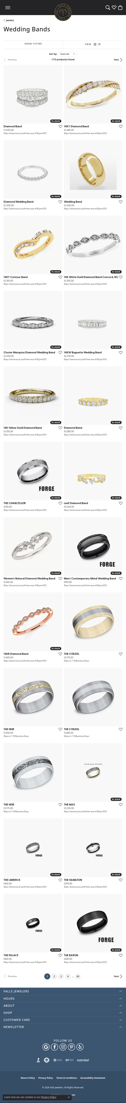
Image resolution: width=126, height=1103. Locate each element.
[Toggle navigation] (8, 7)
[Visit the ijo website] (69, 1060)
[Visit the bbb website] (38, 1060)
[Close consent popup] (69, 1097)
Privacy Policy (45, 1077)
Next (116, 59)
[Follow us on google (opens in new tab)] (46, 1047)
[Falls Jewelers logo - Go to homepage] (63, 12)
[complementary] (118, 1095)
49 (77, 976)
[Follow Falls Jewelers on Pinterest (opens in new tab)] (71, 1047)
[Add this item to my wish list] (59, 126)
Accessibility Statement (92, 1077)
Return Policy (28, 1077)
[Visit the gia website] (57, 1060)
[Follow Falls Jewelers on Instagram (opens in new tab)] (63, 1047)
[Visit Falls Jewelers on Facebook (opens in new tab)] (54, 1047)
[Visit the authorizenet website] (46, 1060)
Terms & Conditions (66, 1077)
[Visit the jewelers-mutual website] (83, 1060)
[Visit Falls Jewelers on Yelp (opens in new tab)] (80, 1047)
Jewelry (10, 20)
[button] (108, 7)
